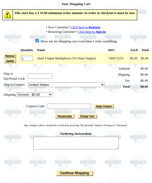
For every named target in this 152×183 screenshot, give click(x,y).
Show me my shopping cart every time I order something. (76, 41)
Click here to (86, 27)
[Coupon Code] (69, 106)
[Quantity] (27, 58)
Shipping (10, 94)
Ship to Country (14, 84)
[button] (10, 60)
